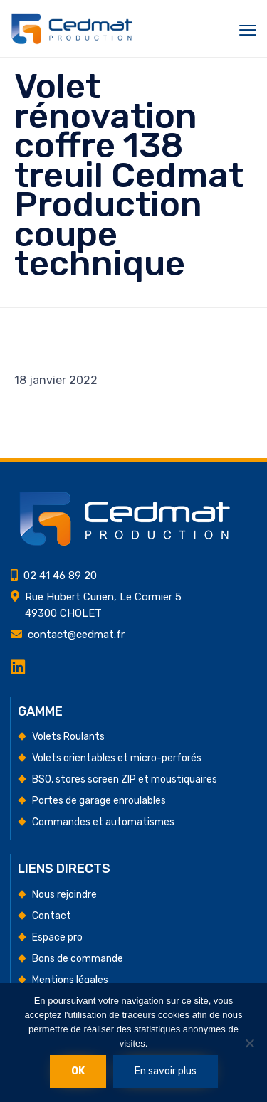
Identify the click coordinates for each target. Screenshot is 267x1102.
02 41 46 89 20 (60, 575)
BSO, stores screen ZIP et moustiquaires (124, 779)
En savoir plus (166, 1071)
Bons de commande (77, 959)
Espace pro (57, 937)
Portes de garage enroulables (99, 801)
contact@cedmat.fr (76, 634)
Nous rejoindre (64, 895)
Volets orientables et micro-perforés (116, 758)
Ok (78, 1071)
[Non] (249, 1043)
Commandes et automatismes (103, 822)
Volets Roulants (68, 737)
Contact (51, 916)
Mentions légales (70, 980)
